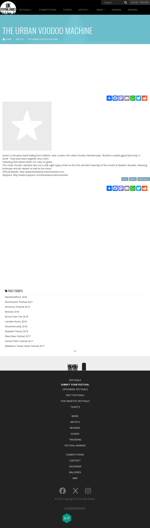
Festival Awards (75, 445)
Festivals (25, 9)
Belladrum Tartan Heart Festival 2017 (25, 346)
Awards (116, 9)
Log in (134, 2)
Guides (75, 433)
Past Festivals (75, 395)
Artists (84, 9)
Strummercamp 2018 (16, 326)
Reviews (132, 9)
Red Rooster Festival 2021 (19, 301)
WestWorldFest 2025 (16, 297)
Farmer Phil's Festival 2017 (19, 341)
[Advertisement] (75, 70)
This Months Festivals (75, 401)
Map (75, 478)
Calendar (75, 466)
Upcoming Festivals (75, 389)
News (100, 9)
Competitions (47, 9)
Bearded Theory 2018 (16, 331)
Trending (75, 439)
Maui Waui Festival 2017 (18, 336)
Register (144, 2)
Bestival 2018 (12, 311)
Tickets (67, 9)
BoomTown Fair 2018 (16, 316)
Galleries (75, 472)
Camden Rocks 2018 (16, 321)
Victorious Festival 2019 (17, 306)
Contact (75, 460)
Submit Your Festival (75, 384)
